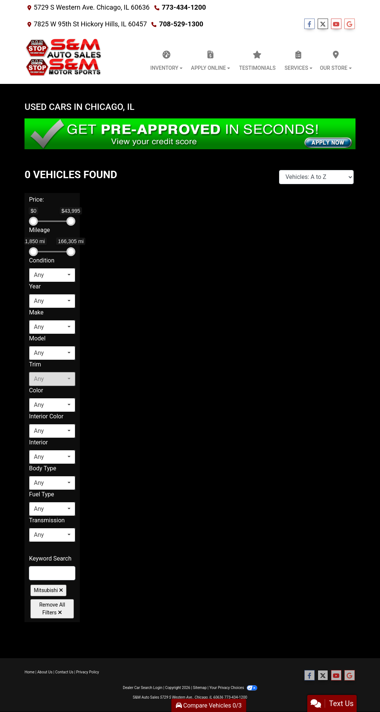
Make (36, 312)
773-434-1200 (183, 7)
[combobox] (52, 275)
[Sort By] (316, 177)
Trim (35, 364)
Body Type (42, 468)
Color (36, 390)
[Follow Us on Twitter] (323, 24)
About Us (45, 672)
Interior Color (46, 416)
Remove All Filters (52, 608)
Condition (41, 260)
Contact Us (64, 672)
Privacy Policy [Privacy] (87, 672)
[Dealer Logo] (64, 58)
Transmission (47, 520)
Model (37, 338)
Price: (36, 199)
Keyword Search (50, 558)
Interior (38, 442)
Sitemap (200, 688)
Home (29, 672)
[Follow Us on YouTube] (336, 24)
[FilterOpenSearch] (52, 573)
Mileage (39, 229)
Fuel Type (41, 494)
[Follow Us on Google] (349, 24)
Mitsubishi (48, 590)
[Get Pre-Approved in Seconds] (190, 133)
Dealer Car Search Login (143, 688)
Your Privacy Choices (233, 688)
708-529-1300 (181, 24)
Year (35, 286)
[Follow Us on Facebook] (309, 24)
